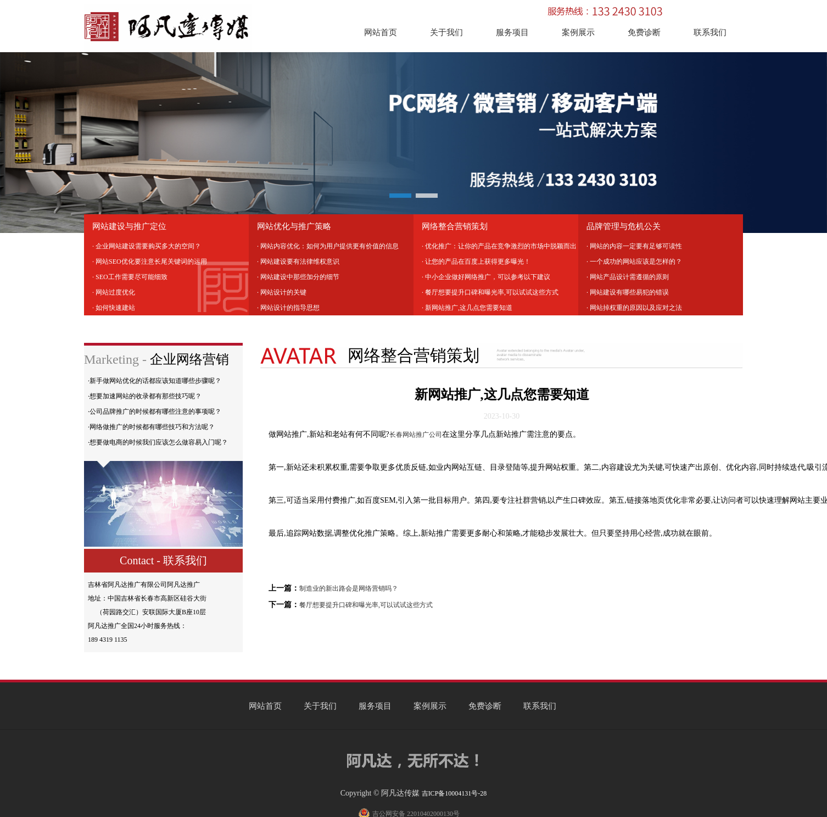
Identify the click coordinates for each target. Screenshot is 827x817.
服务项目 (512, 32)
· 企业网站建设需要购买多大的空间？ (146, 246)
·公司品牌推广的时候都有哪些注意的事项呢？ (154, 411)
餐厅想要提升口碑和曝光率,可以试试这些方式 (366, 605)
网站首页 (380, 32)
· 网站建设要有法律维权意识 (298, 261)
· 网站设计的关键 (281, 292)
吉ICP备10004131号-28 (454, 793)
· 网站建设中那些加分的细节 (298, 277)
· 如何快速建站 (113, 308)
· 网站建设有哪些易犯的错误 (627, 292)
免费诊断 (644, 32)
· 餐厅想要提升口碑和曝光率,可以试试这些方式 (490, 292)
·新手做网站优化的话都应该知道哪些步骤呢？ (154, 381)
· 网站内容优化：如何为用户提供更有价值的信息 (328, 246)
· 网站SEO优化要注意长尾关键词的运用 (149, 261)
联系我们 (710, 32)
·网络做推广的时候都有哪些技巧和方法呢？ (151, 427)
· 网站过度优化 (113, 292)
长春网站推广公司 (415, 434)
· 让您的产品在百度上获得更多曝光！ (476, 261)
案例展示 (578, 32)
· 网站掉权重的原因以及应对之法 (634, 308)
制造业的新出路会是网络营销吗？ (348, 588)
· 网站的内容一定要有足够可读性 (634, 246)
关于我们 (446, 32)
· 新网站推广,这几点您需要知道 (467, 308)
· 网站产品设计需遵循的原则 (627, 277)
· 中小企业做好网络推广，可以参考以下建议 (486, 277)
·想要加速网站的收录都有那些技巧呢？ (145, 396)
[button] (400, 195)
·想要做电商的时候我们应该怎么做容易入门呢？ (158, 442)
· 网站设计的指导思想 (288, 308)
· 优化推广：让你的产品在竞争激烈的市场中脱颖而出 (499, 246)
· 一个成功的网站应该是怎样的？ (634, 261)
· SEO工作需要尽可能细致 (129, 277)
